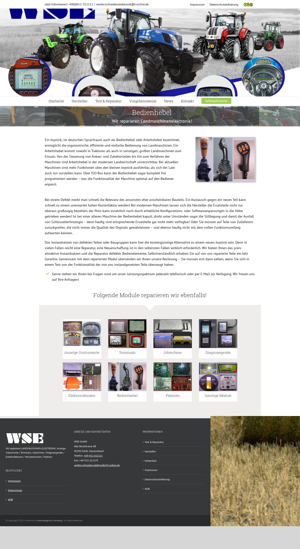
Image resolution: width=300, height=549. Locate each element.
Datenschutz (15, 490)
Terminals (127, 352)
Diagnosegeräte (218, 352)
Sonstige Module (218, 395)
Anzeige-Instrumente (81, 352)
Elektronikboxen (81, 395)
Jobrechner (172, 352)
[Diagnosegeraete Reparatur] (218, 320)
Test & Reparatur (154, 442)
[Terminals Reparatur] (127, 320)
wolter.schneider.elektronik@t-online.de (122, 4)
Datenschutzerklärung (157, 479)
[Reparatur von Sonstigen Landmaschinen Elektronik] (218, 363)
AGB (10, 499)
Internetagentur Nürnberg (49, 520)
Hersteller (150, 451)
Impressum (14, 481)
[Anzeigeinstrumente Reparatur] (82, 320)
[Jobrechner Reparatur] (172, 320)
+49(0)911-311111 (80, 4)
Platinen (173, 395)
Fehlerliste (151, 461)
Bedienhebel (127, 395)
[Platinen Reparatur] (172, 363)
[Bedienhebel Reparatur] (127, 363)
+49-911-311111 (93, 455)
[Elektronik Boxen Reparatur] (82, 363)
